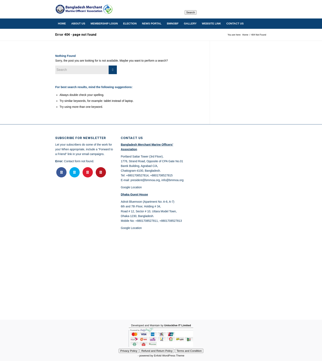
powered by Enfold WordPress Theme (161, 355)
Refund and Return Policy (156, 350)
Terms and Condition (189, 350)
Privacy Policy (128, 350)
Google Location (131, 187)
